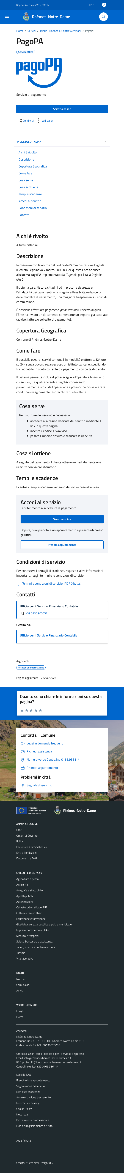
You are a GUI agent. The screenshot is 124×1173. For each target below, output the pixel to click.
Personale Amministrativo (31, 847)
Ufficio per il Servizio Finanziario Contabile (48, 635)
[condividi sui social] (25, 120)
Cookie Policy (24, 1109)
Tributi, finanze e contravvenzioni (35, 947)
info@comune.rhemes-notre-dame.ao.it (47, 1058)
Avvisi (19, 990)
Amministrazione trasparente (33, 1097)
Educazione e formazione (31, 919)
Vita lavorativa (24, 958)
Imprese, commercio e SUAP (32, 930)
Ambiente (22, 884)
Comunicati (22, 985)
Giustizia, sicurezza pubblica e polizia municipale (44, 924)
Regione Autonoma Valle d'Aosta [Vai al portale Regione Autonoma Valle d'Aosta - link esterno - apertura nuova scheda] (32, 5)
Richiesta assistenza (28, 1092)
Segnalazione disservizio (30, 1086)
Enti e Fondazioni (26, 852)
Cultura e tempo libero (29, 913)
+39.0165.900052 (33, 613)
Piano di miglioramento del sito (34, 1126)
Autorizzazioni (24, 902)
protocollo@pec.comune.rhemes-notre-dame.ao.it (51, 1062)
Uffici (19, 830)
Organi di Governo (26, 835)
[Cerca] (103, 16)
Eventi (20, 1017)
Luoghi (20, 1011)
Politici (20, 841)
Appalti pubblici (25, 896)
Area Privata (23, 1140)
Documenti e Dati (26, 858)
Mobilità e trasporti (27, 936)
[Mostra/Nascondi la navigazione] (7, 16)
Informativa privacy (27, 1103)
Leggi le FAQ (23, 1074)
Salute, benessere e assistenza (34, 941)
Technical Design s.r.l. (40, 1163)
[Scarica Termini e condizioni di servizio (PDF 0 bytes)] (48, 583)
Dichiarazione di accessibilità (32, 1120)
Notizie (20, 979)
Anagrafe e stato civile (29, 890)
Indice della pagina (62, 141)
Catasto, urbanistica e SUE (31, 907)
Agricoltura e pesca (27, 879)
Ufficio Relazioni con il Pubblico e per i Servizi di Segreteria (50, 1054)
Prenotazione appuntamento (33, 1080)
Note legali (22, 1114)
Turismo (20, 953)
